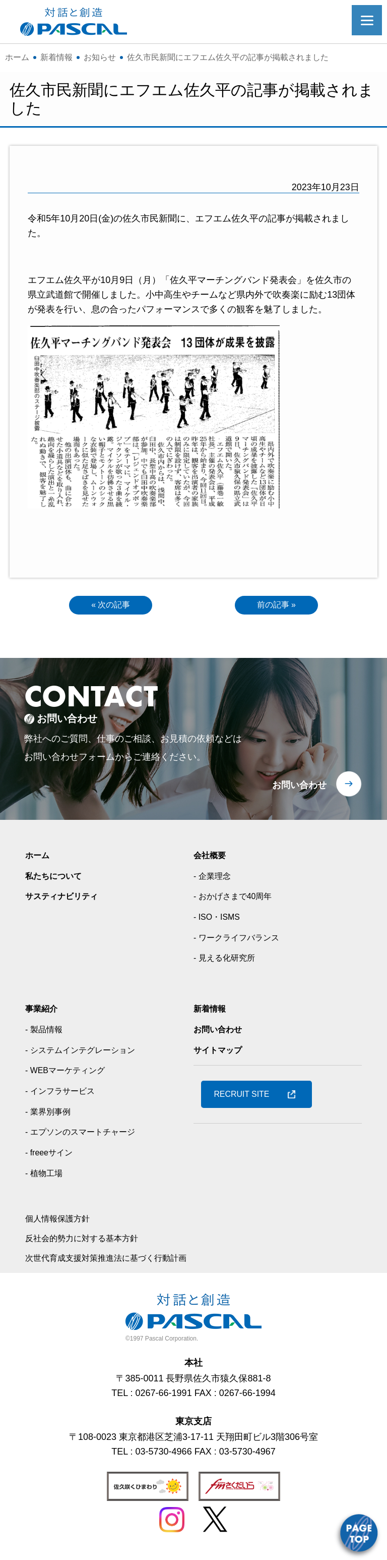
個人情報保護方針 (61, 1221)
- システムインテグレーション (87, 1052)
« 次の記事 (111, 606)
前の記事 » (276, 606)
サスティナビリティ (66, 899)
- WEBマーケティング (70, 1073)
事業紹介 (43, 1012)
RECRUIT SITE (247, 1097)
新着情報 (212, 1012)
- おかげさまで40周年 (238, 899)
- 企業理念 (214, 878)
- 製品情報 (46, 1032)
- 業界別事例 (50, 1114)
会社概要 (212, 858)
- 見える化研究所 (228, 961)
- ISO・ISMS (220, 920)
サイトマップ (221, 1052)
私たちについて (57, 878)
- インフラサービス (64, 1094)
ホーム (38, 858)
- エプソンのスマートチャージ (87, 1135)
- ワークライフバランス (242, 940)
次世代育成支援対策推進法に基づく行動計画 (116, 1260)
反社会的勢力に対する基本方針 (88, 1241)
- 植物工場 (46, 1176)
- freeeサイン (52, 1155)
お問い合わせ (299, 788)
